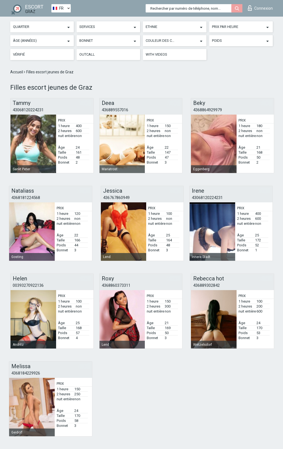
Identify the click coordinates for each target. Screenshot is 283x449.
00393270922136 (28, 285)
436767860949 (116, 197)
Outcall (87, 54)
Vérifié (19, 54)
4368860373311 (116, 285)
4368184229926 (25, 373)
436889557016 (115, 109)
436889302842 (206, 285)
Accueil (17, 72)
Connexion (260, 8)
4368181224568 (25, 197)
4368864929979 (207, 109)
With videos (156, 54)
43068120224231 (28, 109)
